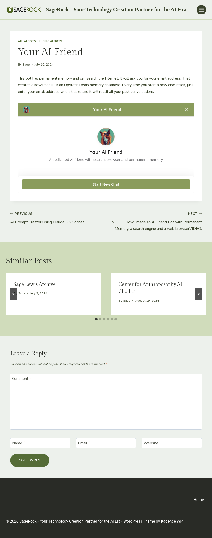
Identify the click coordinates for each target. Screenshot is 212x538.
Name (18, 443)
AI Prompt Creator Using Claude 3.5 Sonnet (56, 217)
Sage (26, 65)
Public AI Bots (50, 41)
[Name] (40, 443)
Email (84, 443)
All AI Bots (27, 41)
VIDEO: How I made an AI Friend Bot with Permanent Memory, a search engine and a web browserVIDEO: (156, 220)
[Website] (172, 443)
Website (151, 443)
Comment (21, 378)
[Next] (198, 294)
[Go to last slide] (13, 294)
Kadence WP (172, 521)
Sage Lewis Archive (35, 284)
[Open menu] (201, 9)
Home (198, 499)
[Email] (106, 443)
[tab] (96, 319)
